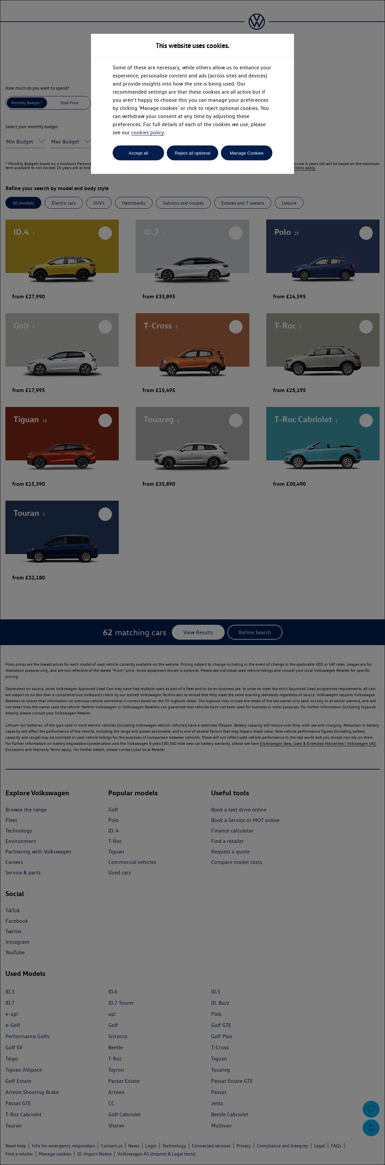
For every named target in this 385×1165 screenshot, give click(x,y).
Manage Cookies (247, 153)
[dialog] (192, 582)
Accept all (138, 153)
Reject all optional (192, 153)
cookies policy (147, 132)
